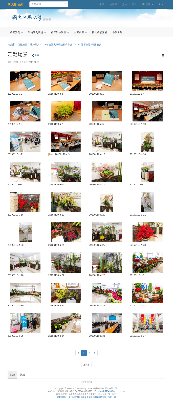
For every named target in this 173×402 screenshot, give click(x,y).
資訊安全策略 (86, 397)
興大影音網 (16, 4)
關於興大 (34, 44)
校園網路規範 (100, 397)
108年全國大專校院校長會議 (57, 44)
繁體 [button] (147, 4)
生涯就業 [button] (80, 32)
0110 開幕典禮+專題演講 (88, 44)
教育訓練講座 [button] (60, 32)
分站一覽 (112, 397)
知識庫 (11, 44)
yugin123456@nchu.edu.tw (112, 391)
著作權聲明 (74, 397)
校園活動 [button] (16, 32)
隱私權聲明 (62, 397)
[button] (160, 4)
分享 (37, 55)
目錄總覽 (22, 44)
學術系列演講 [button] (37, 32)
